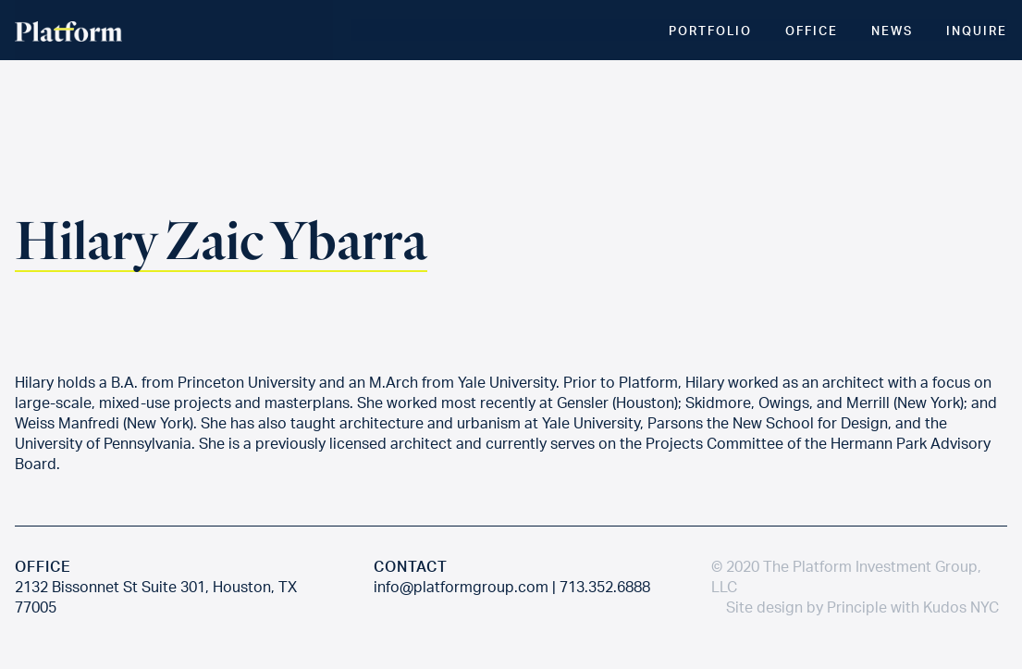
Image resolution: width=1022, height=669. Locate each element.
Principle (857, 607)
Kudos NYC (961, 607)
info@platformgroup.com (461, 586)
